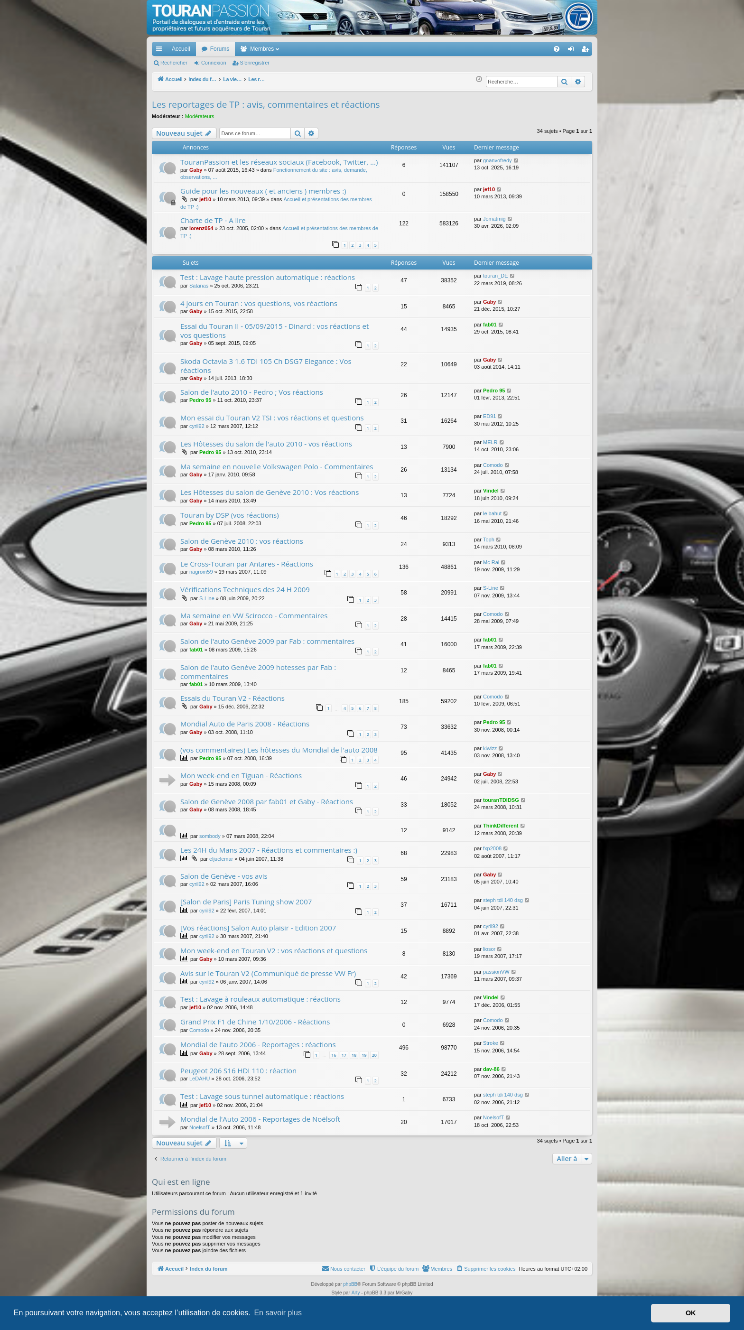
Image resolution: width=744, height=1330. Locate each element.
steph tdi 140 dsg (503, 900)
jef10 (205, 199)
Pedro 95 (200, 400)
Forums (220, 49)
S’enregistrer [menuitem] (587, 51)
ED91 (489, 416)
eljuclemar (221, 859)
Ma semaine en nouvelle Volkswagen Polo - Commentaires (276, 466)
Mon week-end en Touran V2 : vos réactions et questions (273, 950)
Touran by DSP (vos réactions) (229, 515)
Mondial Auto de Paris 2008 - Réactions (244, 723)
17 (344, 1055)
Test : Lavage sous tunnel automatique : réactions (262, 1096)
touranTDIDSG (501, 800)
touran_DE (495, 276)
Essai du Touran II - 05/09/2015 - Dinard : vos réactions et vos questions (274, 330)
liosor (489, 949)
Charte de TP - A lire (213, 220)
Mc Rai (491, 562)
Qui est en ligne (181, 1181)
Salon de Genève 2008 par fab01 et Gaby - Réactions (266, 801)
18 (354, 1055)
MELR (490, 442)
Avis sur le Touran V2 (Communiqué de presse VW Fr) (268, 973)
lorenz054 (201, 228)
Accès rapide (161, 51)
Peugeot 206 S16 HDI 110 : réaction (238, 1070)
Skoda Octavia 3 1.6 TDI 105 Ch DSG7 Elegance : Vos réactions (266, 365)
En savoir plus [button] (278, 1313)
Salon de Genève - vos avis (224, 876)
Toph (488, 539)
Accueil (181, 49)
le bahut (492, 513)
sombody (210, 836)
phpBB (350, 1284)
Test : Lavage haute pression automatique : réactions (267, 277)
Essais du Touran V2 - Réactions (232, 698)
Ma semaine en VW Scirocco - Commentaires (253, 615)
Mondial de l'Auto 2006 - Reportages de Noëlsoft (260, 1119)
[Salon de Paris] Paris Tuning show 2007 (246, 901)
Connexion (213, 62)
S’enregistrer (255, 62)
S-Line (206, 598)
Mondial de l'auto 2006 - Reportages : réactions (258, 1044)
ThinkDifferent (501, 825)
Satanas (198, 285)
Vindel (491, 490)
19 (364, 1055)
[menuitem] (523, 49)
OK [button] (691, 1313)
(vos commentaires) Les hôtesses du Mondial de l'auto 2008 (279, 749)
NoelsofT (199, 1127)
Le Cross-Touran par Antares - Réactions (246, 563)
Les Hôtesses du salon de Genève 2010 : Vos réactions (269, 492)
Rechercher (173, 62)
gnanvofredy (497, 160)
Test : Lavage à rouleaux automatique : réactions (260, 999)
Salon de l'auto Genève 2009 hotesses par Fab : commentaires (258, 671)
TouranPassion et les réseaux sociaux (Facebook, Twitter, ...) (279, 162)
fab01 (490, 324)
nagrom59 (201, 572)
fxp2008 (492, 848)
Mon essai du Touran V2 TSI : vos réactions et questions (272, 417)
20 (374, 1055)
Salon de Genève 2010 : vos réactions (241, 541)
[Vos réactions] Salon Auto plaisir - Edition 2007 (258, 927)
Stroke (490, 1043)
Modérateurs (199, 116)
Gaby (196, 170)
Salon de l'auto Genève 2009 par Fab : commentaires (267, 641)
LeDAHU (199, 1078)
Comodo (493, 465)
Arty (356, 1292)
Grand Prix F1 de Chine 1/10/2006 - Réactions (255, 1021)
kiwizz (490, 748)
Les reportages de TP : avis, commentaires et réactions (266, 104)
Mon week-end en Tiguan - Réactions (241, 775)
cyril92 (197, 426)
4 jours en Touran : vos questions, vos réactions (258, 303)
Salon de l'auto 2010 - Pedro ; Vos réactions (251, 392)
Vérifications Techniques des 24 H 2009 (245, 589)
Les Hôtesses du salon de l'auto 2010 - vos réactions (266, 443)
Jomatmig (494, 219)
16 (333, 1055)
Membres (262, 49)
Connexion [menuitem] (573, 51)
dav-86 (491, 1069)
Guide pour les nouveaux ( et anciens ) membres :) (263, 190)
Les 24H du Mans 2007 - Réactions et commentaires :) (268, 850)
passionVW (496, 972)
